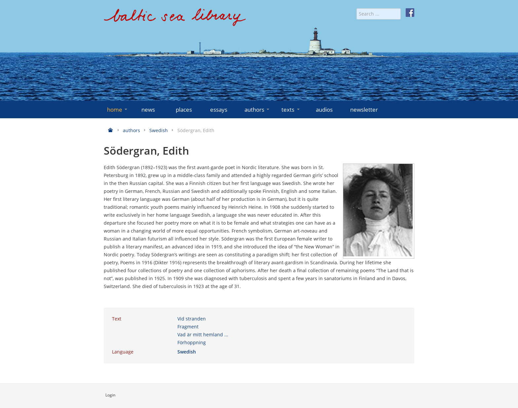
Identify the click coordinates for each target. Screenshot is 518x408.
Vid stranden (191, 318)
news (148, 109)
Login (110, 394)
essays (218, 109)
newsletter (364, 109)
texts (291, 109)
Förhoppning (191, 342)
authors (257, 109)
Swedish (186, 352)
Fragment (188, 326)
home (118, 109)
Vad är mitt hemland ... (202, 334)
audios (324, 109)
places (184, 109)
